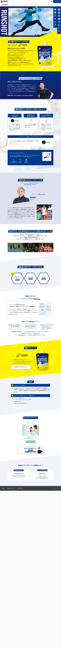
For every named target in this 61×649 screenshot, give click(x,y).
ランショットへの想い (33, 4)
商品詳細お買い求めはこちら (20, 367)
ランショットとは (18, 4)
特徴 (48, 4)
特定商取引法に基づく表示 (10, 488)
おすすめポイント (25, 4)
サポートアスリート (42, 4)
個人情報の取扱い (20, 488)
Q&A (59, 4)
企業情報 (3, 488)
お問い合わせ (57, 1)
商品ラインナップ (54, 4)
